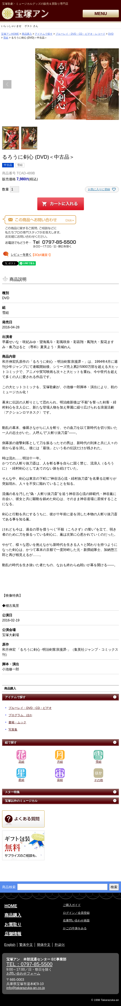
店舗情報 (12, 933)
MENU (101, 13)
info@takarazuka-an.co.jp (25, 988)
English (9, 944)
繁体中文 (26, 944)
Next (114, 84)
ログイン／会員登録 (76, 912)
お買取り (12, 924)
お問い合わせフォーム (23, 973)
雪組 (5, 37)
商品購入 (27, 33)
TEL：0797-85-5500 (29, 964)
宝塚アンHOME (10, 33)
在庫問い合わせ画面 (76, 920)
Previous (7, 84)
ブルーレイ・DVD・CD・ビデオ (30, 708)
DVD (110, 33)
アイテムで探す (44, 33)
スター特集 (12, 792)
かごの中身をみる (75, 928)
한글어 (59, 944)
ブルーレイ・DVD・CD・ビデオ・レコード (80, 33)
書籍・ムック (17, 722)
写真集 (12, 729)
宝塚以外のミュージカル (21, 800)
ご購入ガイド (72, 905)
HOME (10, 905)
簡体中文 (43, 944)
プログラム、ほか (20, 715)
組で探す (11, 742)
